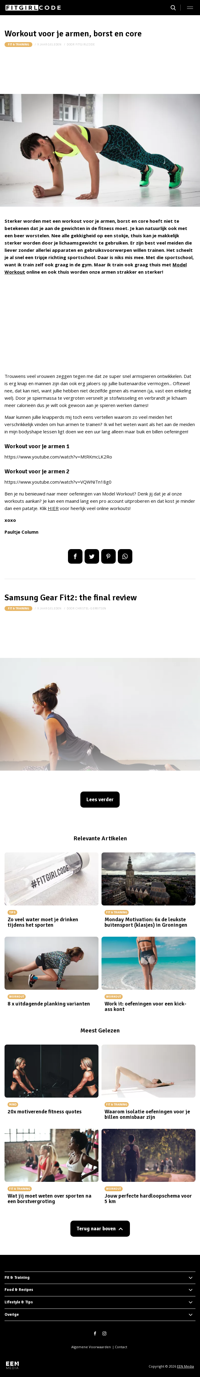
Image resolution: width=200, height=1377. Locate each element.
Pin (108, 556)
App (125, 556)
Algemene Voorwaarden (91, 1347)
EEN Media (185, 1366)
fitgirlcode (85, 44)
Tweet (92, 556)
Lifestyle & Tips (19, 1302)
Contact (121, 1347)
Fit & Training (18, 44)
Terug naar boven (96, 1228)
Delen (75, 556)
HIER (53, 508)
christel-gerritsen (91, 608)
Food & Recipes (19, 1289)
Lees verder (100, 799)
